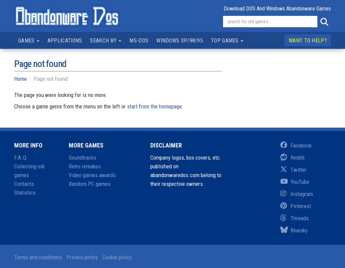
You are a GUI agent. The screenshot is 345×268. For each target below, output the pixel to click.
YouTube (294, 181)
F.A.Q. (21, 157)
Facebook (296, 145)
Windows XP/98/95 (179, 40)
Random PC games (90, 183)
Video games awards (92, 175)
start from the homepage (154, 106)
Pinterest (295, 206)
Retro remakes (85, 166)
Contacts (24, 183)
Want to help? (308, 40)
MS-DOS (138, 40)
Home (20, 78)
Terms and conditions (38, 257)
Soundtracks (82, 157)
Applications (65, 40)
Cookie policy (117, 257)
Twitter (293, 169)
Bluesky (294, 230)
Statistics (25, 192)
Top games (227, 40)
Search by (105, 40)
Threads (294, 218)
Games (28, 40)
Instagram (296, 194)
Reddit (292, 157)
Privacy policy (82, 257)
